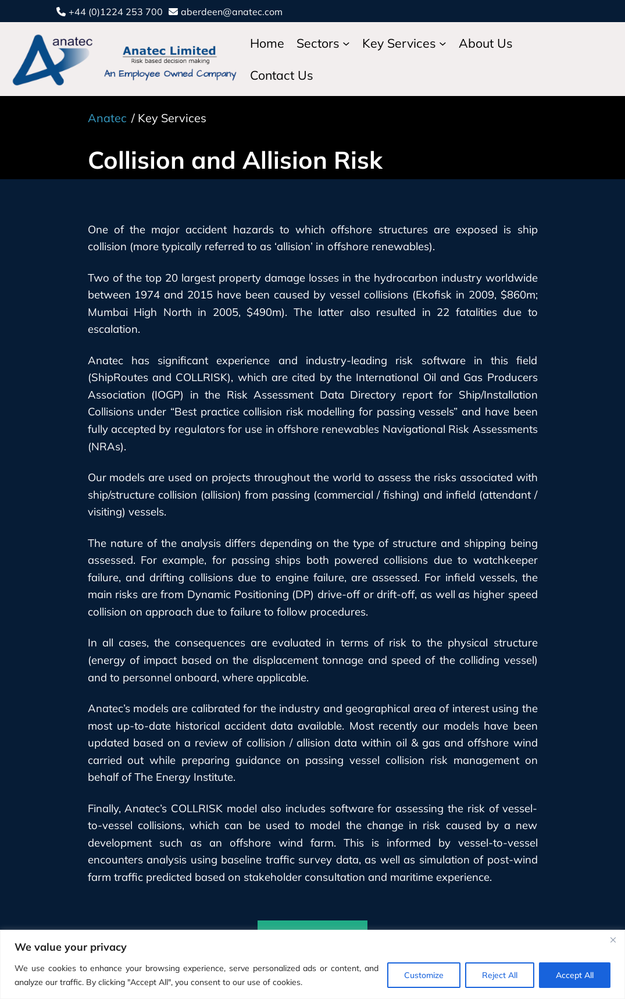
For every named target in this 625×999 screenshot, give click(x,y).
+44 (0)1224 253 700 (116, 11)
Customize (424, 975)
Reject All (499, 975)
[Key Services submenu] (443, 43)
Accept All (575, 975)
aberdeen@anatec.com (232, 11)
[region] (312, 964)
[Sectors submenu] (346, 43)
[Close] (613, 940)
